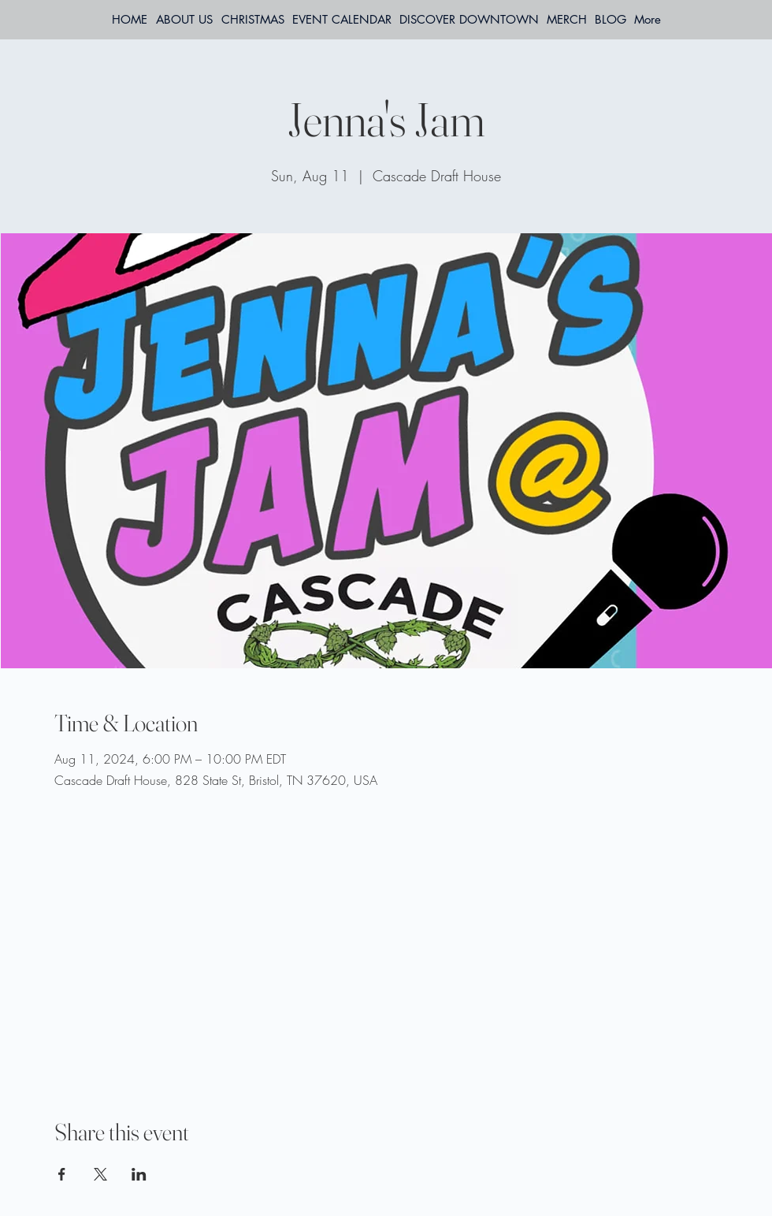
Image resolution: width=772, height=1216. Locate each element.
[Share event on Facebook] (61, 1174)
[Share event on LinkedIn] (139, 1174)
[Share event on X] (100, 1174)
